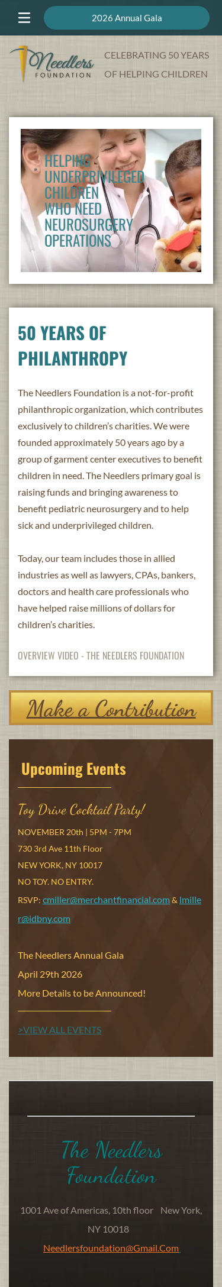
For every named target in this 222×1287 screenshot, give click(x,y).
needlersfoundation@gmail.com (111, 1247)
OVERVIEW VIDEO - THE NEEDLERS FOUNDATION (101, 655)
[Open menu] (24, 18)
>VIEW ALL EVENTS (59, 1029)
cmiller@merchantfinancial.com (106, 899)
